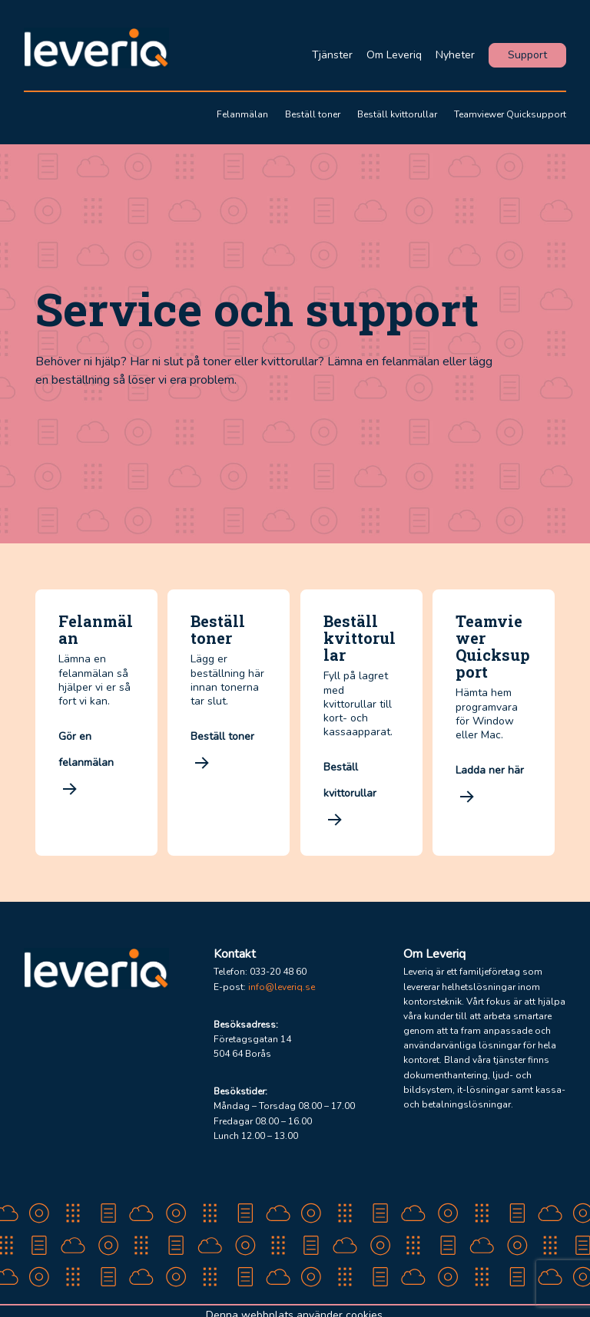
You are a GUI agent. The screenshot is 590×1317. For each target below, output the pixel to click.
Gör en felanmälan (87, 764)
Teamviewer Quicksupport (510, 114)
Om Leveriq (394, 55)
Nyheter (455, 55)
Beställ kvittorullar (397, 114)
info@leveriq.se (281, 987)
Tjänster (332, 55)
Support (527, 55)
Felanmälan (242, 114)
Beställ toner (312, 114)
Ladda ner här (491, 785)
